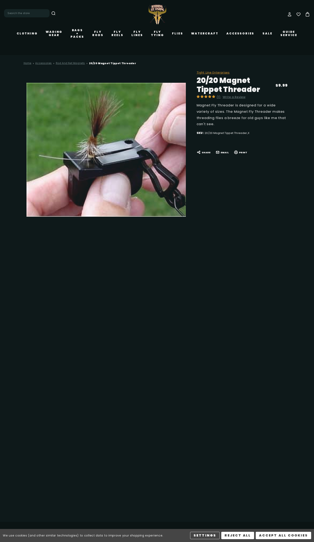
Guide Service (288, 33)
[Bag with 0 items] (307, 14)
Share (204, 152)
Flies (177, 33)
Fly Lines (137, 33)
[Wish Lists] (298, 14)
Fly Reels (117, 33)
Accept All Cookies (283, 535)
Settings (205, 535)
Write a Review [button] (235, 97)
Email (222, 152)
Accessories (240, 33)
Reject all (238, 535)
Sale (267, 33)
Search (53, 13)
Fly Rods (97, 33)
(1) (219, 97)
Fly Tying (157, 33)
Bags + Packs (77, 33)
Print (240, 152)
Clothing (27, 33)
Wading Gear (54, 33)
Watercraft (204, 33)
